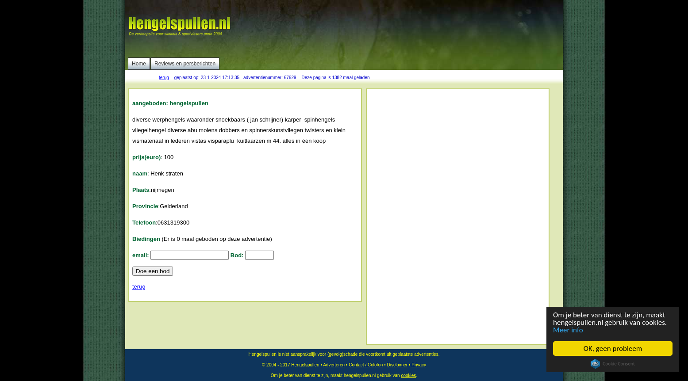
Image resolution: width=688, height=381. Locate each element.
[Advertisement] (400, 29)
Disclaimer (397, 364)
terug (164, 77)
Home (139, 64)
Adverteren (334, 364)
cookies (408, 375)
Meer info (568, 330)
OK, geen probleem (613, 348)
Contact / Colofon (366, 364)
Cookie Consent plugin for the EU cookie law (613, 364)
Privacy (418, 364)
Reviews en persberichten (184, 64)
